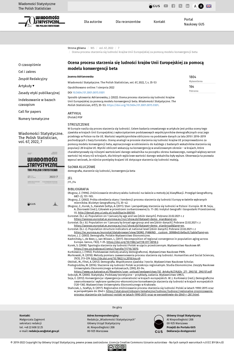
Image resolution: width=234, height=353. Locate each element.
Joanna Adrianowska (81, 76)
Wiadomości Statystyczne (37, 4)
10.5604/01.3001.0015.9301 (89, 92)
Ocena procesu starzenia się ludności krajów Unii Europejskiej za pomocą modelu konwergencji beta (136, 65)
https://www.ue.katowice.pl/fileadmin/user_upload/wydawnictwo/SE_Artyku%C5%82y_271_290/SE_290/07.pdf (143, 271)
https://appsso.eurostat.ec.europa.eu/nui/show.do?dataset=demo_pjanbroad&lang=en (129, 225)
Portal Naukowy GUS (194, 21)
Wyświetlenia (196, 81)
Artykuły (25, 86)
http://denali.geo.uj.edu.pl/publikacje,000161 (106, 212)
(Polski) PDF (75, 117)
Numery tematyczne (33, 119)
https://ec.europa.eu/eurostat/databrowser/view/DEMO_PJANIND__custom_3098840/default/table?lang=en (141, 232)
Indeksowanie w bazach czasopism (37, 102)
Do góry (117, 307)
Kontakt (159, 22)
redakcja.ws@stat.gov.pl (44, 331)
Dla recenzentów (128, 22)
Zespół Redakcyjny (32, 79)
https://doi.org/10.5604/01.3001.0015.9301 (133, 105)
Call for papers (29, 112)
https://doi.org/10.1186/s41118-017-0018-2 (132, 242)
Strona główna (77, 48)
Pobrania (193, 91)
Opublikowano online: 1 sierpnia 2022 (91, 87)
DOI (86, 92)
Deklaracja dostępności (181, 331)
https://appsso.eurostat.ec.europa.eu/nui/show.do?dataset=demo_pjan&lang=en (125, 219)
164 (191, 87)
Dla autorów (93, 22)
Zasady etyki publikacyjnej (39, 93)
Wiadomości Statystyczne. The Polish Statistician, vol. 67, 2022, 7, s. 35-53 (112, 82)
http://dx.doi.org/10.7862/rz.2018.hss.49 (115, 258)
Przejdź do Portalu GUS (181, 327)
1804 (192, 77)
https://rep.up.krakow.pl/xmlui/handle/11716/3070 (106, 248)
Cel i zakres (27, 72)
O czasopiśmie (29, 65)
